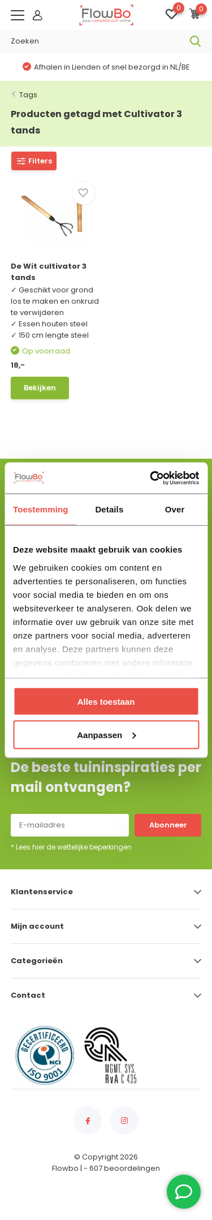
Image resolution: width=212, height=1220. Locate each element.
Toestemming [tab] (40, 509)
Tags (28, 94)
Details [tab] (109, 509)
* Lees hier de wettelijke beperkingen (71, 847)
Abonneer (168, 825)
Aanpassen (106, 734)
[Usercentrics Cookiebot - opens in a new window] (151, 478)
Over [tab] (175, 509)
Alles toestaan (106, 701)
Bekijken (40, 387)
